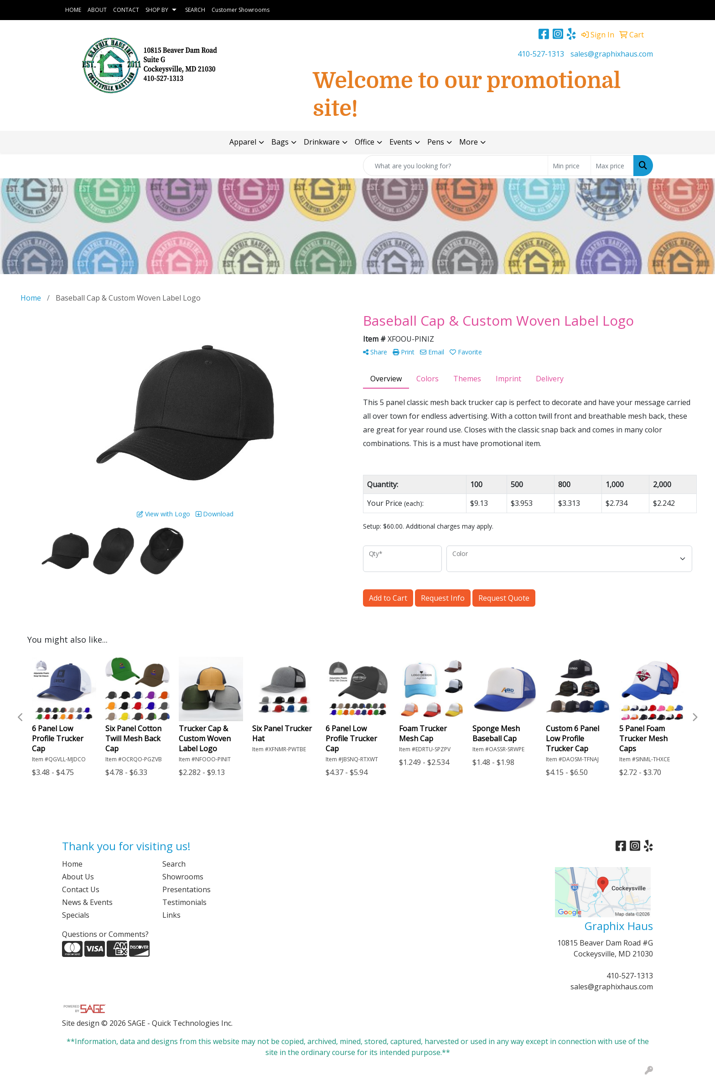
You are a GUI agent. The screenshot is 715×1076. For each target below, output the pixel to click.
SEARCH (195, 10)
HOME (73, 10)
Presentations (186, 889)
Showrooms (182, 877)
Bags (280, 142)
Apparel (242, 142)
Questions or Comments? (105, 934)
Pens (435, 142)
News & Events (87, 902)
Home (72, 864)
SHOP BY (156, 10)
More (468, 142)
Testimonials (184, 902)
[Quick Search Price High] (612, 165)
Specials (75, 915)
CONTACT (126, 10)
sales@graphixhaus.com (611, 54)
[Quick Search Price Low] (569, 165)
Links (171, 915)
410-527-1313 (541, 54)
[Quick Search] (455, 165)
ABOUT (97, 10)
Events (400, 142)
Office (364, 142)
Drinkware (322, 142)
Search (174, 864)
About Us (78, 877)
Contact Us (80, 889)
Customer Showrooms (240, 10)
